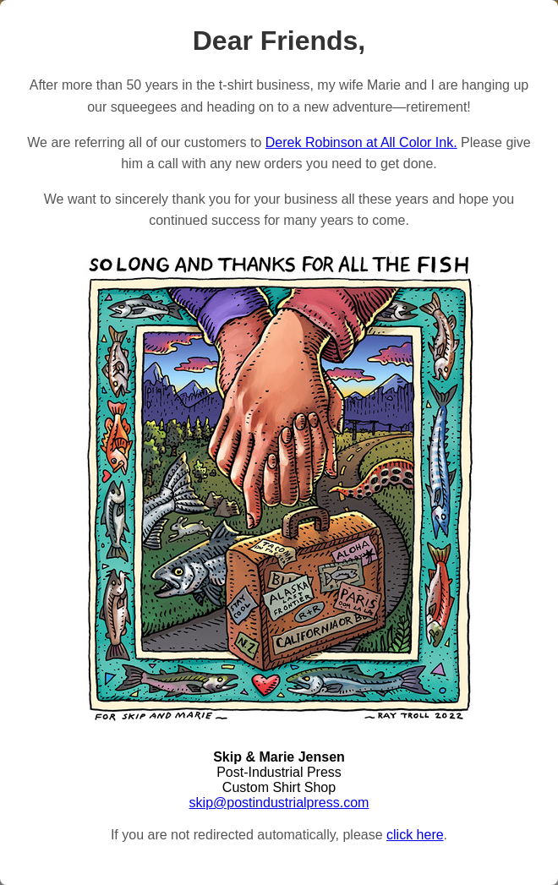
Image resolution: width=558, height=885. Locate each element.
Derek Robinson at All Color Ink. (361, 142)
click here (415, 835)
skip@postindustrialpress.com (279, 802)
